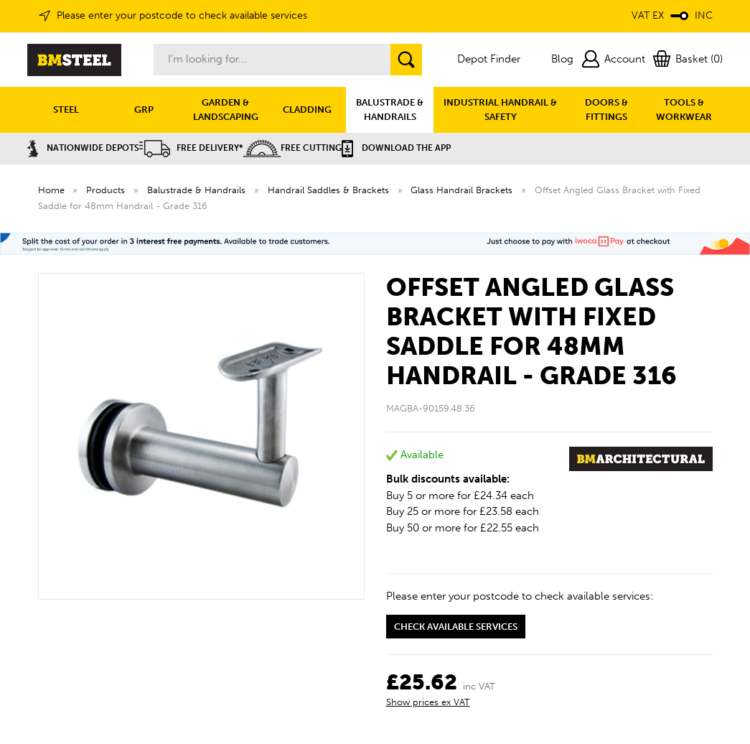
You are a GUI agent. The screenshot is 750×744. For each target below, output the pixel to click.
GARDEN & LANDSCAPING (225, 109)
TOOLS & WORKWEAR (684, 109)
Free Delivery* (191, 148)
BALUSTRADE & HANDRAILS (389, 109)
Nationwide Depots (83, 148)
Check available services (455, 626)
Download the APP (396, 148)
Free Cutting (292, 148)
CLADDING (307, 109)
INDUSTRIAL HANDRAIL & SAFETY (500, 109)
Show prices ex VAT (428, 702)
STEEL (66, 109)
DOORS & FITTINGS (606, 109)
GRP (144, 109)
